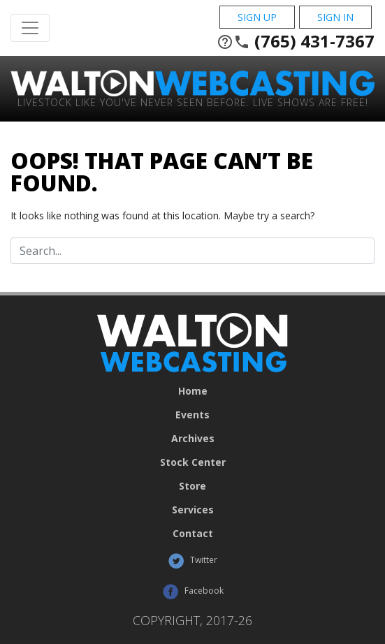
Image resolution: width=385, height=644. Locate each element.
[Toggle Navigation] (30, 28)
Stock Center (193, 462)
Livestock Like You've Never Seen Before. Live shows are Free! (192, 102)
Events (192, 415)
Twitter (192, 560)
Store (192, 486)
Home (193, 391)
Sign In (335, 17)
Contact (193, 534)
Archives (193, 439)
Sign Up (257, 17)
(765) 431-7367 (296, 41)
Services (193, 510)
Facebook (193, 591)
